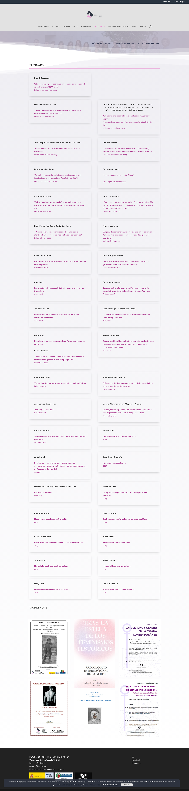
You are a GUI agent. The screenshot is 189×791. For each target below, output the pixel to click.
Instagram (136, 763)
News (134, 27)
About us (55, 27)
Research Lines (68, 27)
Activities (99, 27)
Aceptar (127, 785)
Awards (143, 27)
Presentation (43, 27)
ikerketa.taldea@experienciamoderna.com (48, 769)
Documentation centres (118, 27)
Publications (86, 27)
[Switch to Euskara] (175, 2)
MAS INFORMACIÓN (111, 785)
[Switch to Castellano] (167, 2)
